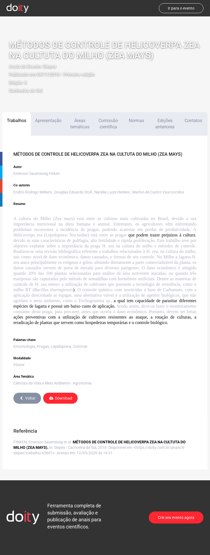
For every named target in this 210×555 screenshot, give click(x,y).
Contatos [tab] (193, 120)
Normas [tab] (136, 120)
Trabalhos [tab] (16, 120)
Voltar (27, 398)
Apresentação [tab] (48, 120)
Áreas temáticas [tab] (79, 123)
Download (60, 398)
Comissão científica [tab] (108, 123)
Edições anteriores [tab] (164, 123)
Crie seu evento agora (176, 517)
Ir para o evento (181, 8)
